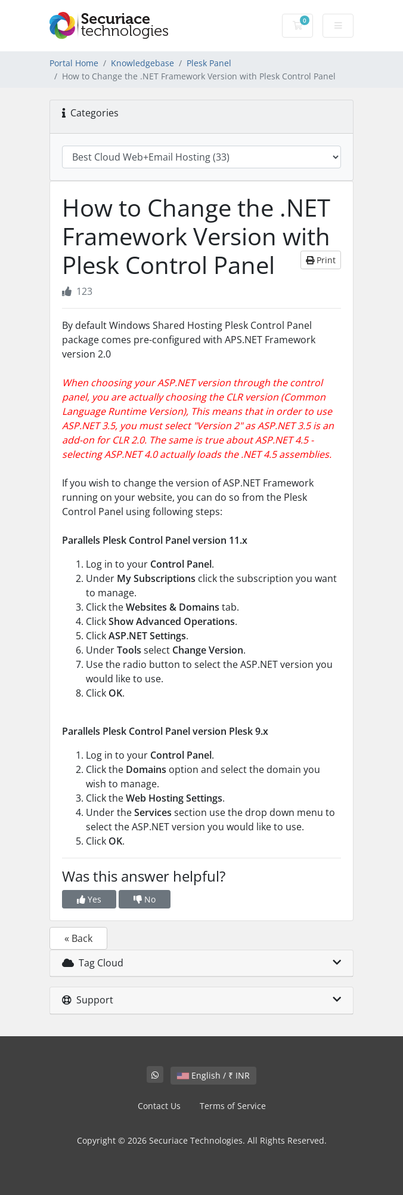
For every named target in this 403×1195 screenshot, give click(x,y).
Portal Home (73, 63)
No (145, 899)
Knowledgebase (142, 63)
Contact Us (159, 1105)
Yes (89, 899)
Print (321, 260)
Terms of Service (233, 1105)
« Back (78, 938)
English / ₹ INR (213, 1075)
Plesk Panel (209, 63)
